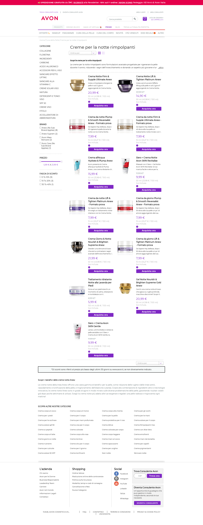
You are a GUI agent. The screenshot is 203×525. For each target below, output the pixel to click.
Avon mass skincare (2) (46, 138)
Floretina (45, 55)
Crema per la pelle (110, 416)
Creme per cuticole (46, 448)
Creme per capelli (141, 444)
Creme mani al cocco (111, 439)
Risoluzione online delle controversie (87, 476)
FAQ (84, 512)
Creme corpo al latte (46, 434)
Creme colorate (76, 430)
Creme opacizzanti (110, 444)
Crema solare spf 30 (46, 425)
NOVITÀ (119, 33)
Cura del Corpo (105, 33)
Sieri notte (106, 453)
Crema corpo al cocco (47, 411)
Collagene (45, 51)
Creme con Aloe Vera (143, 430)
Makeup (56, 33)
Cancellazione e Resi (81, 487)
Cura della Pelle (85, 33)
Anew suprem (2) (49, 134)
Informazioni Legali (48, 493)
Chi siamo (44, 473)
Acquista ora (101, 105)
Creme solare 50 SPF (46, 453)
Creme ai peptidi (45, 430)
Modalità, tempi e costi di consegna (87, 483)
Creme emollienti (141, 434)
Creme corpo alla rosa (79, 434)
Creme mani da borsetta (144, 439)
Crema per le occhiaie (47, 420)
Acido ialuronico (49, 66)
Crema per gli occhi (142, 411)
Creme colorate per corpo (112, 430)
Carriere (43, 487)
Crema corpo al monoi (79, 411)
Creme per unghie (110, 448)
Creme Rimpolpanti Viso (144, 425)
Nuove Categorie (79, 490)
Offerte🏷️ (44, 33)
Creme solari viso (49, 88)
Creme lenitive (76, 439)
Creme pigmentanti (142, 448)
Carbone (44, 62)
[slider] (40, 161)
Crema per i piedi (45, 416)
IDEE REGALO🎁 (148, 33)
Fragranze (68, 33)
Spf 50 (43, 103)
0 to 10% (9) (46, 177)
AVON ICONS (125, 2)
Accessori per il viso (51, 70)
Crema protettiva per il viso (113, 420)
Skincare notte (140, 453)
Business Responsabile (49, 480)
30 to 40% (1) (47, 184)
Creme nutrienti (45, 444)
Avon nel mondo (47, 490)
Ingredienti (46, 59)
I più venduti (131, 33)
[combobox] (70, 53)
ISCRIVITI (78, 2)
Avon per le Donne (47, 476)
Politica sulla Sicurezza (82, 480)
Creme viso (45, 107)
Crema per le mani (142, 416)
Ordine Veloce (78, 473)
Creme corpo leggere (111, 434)
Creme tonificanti (77, 453)
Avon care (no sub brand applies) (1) (48, 145)
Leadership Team (47, 483)
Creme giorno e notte (47, 439)
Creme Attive (107, 425)
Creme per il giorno (78, 448)
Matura (44, 92)
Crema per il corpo (78, 416)
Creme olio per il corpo (79, 444)
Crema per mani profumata (81, 420)
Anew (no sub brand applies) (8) (49, 129)
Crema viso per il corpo (79, 425)
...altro (160, 67)
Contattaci (44, 497)
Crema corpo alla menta (112, 411)
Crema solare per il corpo (144, 420)
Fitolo (43, 111)
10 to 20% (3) (47, 181)
